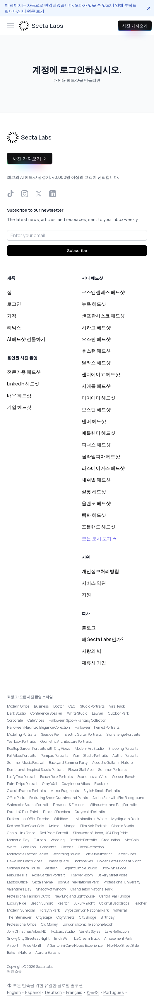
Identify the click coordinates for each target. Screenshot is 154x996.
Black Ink (101, 783)
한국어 (93, 992)
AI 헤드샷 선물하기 (26, 339)
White (11, 846)
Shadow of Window (51, 889)
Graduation (111, 839)
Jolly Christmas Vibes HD (27, 931)
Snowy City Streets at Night (28, 938)
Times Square (58, 861)
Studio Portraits (92, 706)
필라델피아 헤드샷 (101, 456)
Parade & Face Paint (22, 811)
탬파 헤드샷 (94, 515)
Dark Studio (16, 713)
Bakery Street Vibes (112, 875)
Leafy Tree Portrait (21, 776)
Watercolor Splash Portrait (27, 804)
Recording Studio (66, 853)
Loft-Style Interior (98, 853)
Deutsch (53, 992)
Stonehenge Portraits (123, 734)
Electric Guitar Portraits (83, 734)
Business (41, 706)
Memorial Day (18, 839)
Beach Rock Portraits (56, 776)
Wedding (58, 839)
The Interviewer (19, 917)
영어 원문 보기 (31, 11)
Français (74, 992)
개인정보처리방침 (100, 571)
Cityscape (44, 917)
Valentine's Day (19, 889)
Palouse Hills (17, 875)
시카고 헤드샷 (96, 327)
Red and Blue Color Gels (25, 825)
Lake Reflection (117, 931)
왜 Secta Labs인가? (103, 639)
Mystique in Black (125, 818)
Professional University (122, 882)
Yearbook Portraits (21, 741)
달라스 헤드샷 (96, 362)
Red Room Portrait (54, 832)
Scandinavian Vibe (92, 776)
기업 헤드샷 (19, 407)
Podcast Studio (63, 931)
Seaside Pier (50, 734)
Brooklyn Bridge (114, 868)
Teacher (140, 903)
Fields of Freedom (56, 811)
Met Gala (132, 839)
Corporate (15, 720)
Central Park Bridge (114, 896)
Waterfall (120, 910)
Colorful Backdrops (114, 903)
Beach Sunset (42, 903)
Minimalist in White (91, 818)
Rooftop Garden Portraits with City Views (38, 748)
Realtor (63, 903)
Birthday (107, 917)
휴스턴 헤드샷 (96, 351)
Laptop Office (17, 882)
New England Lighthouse (74, 896)
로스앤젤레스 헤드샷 (103, 292)
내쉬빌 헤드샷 (96, 480)
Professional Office (21, 924)
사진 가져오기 (135, 25)
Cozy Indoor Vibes (76, 783)
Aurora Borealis (47, 952)
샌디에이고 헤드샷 (101, 374)
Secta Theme (42, 882)
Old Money (49, 924)
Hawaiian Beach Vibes (24, 861)
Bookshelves (83, 861)
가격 (11, 315)
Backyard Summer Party (68, 762)
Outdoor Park (118, 713)
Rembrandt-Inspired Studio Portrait (35, 769)
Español (33, 992)
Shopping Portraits (123, 748)
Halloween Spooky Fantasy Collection (78, 720)
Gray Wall (49, 783)
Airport (12, 945)
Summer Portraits (112, 769)
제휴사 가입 (94, 663)
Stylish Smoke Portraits (101, 790)
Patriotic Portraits (83, 839)
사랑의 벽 (91, 651)
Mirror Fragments (64, 790)
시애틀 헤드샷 (96, 386)
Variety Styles (89, 931)
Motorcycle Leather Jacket (27, 853)
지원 (86, 595)
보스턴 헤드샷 (96, 409)
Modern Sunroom (21, 910)
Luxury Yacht (84, 903)
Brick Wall (61, 938)
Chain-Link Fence (21, 832)
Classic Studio (123, 825)
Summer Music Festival (25, 762)
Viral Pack (117, 706)
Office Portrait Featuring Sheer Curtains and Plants (47, 797)
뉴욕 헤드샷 (94, 304)
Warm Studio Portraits (90, 755)
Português (113, 992)
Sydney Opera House (23, 868)
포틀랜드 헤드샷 (98, 527)
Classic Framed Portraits (26, 790)
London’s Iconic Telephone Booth (87, 924)
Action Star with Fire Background (118, 797)
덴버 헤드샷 (94, 421)
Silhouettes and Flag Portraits (113, 804)
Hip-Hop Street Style (123, 945)
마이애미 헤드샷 (98, 398)
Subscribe (77, 250)
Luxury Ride (16, 903)
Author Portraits (125, 755)
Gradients (48, 846)
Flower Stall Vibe (80, 769)
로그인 (14, 304)
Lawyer (97, 713)
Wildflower (62, 818)
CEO (72, 706)
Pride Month (32, 945)
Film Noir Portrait (93, 825)
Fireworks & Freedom (69, 804)
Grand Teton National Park (91, 889)
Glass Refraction (91, 846)
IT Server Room (81, 875)
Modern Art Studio (89, 748)
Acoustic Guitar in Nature (112, 762)
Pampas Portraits (54, 755)
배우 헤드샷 (19, 395)
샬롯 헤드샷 (94, 491)
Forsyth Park (50, 910)
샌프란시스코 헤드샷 (103, 315)
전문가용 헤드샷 (24, 372)
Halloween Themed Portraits (97, 727)
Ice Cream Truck (87, 938)
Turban (40, 839)
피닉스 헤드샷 (96, 444)
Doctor (58, 706)
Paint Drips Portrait (22, 783)
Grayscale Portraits (90, 811)
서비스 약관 (94, 583)
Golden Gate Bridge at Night (119, 861)
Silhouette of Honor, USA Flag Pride (100, 832)
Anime (54, 825)
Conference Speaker (46, 713)
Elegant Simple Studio (79, 868)
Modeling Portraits (21, 734)
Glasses (67, 846)
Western (51, 868)
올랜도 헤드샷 (96, 503)
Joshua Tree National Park (78, 882)
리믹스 (14, 327)
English (14, 992)
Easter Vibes (126, 853)
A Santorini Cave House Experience (74, 945)
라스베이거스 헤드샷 (103, 468)
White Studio (77, 713)
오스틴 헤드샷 (96, 339)
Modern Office (18, 706)
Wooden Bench (123, 776)
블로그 (89, 627)
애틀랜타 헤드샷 (98, 433)
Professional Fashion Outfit (28, 896)
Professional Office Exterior (28, 818)
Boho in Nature (19, 952)
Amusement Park (118, 938)
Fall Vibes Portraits (21, 755)
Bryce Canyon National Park (86, 910)
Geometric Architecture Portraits (66, 741)
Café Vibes (36, 720)
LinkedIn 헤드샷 (23, 383)
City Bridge (87, 917)
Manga (70, 825)
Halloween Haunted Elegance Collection (38, 727)
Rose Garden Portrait (48, 875)
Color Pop (28, 846)
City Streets (65, 917)
